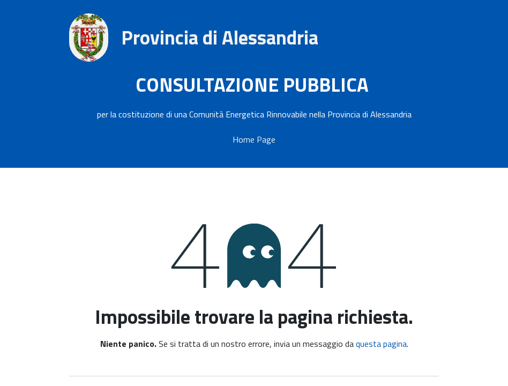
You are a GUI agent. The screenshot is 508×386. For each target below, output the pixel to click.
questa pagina (381, 343)
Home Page (254, 139)
